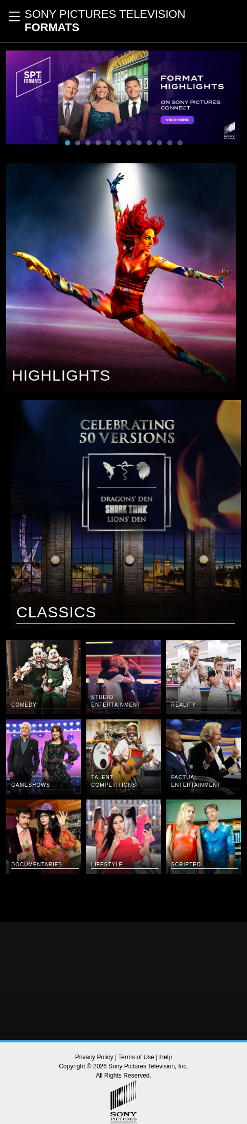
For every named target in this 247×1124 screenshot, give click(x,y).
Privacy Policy (94, 1057)
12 (180, 142)
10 (159, 142)
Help (166, 1057)
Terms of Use (136, 1057)
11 (169, 142)
